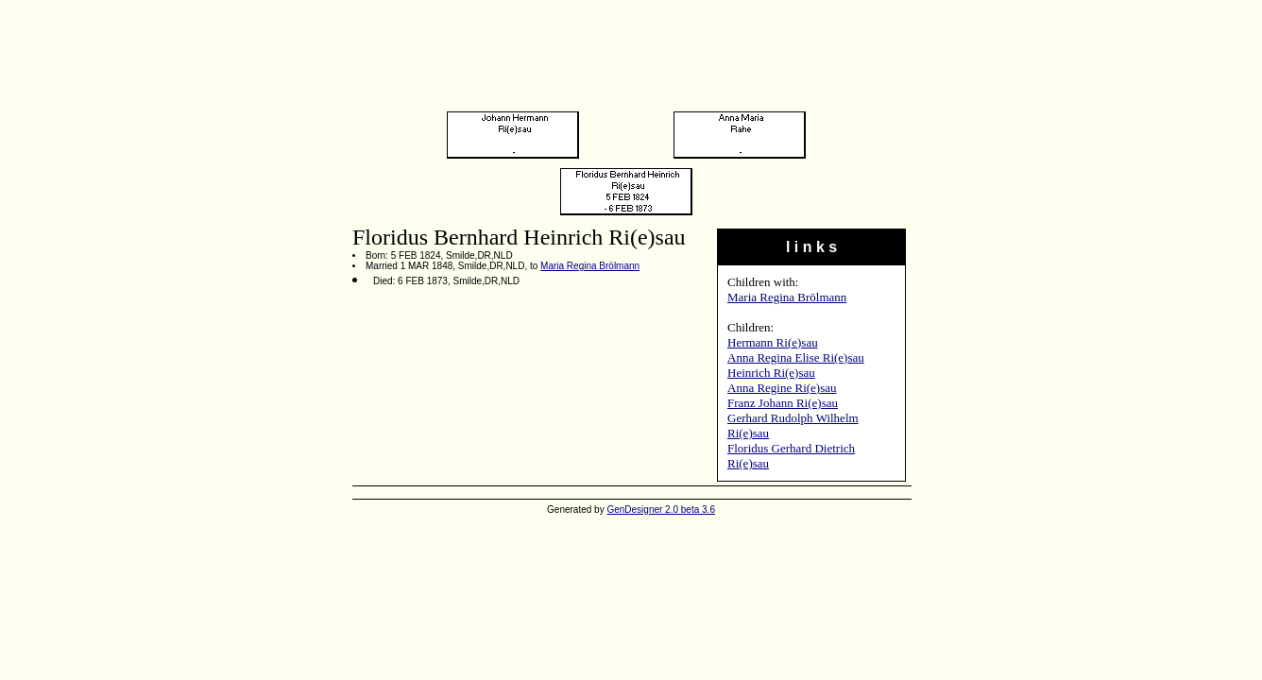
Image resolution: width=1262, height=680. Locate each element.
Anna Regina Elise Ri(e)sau (795, 357)
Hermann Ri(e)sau (772, 342)
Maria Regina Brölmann (786, 297)
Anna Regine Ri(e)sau (782, 388)
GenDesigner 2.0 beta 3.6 (660, 509)
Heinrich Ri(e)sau (771, 373)
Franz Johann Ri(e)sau (782, 403)
